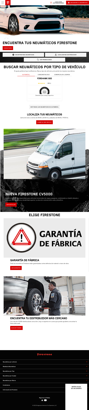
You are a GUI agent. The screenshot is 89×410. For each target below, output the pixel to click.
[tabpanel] (44, 92)
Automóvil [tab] (26, 74)
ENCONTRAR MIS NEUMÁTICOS (23, 55)
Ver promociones (44, 60)
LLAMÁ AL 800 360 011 (44, 122)
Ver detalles (11, 204)
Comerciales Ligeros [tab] (62, 74)
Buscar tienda (16, 328)
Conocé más (8, 48)
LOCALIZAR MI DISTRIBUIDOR (65, 55)
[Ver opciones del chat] (84, 403)
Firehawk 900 (44, 79)
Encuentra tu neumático (78, 2)
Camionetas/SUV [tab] (44, 74)
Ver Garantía (16, 268)
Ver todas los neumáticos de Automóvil (44, 107)
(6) (50, 83)
